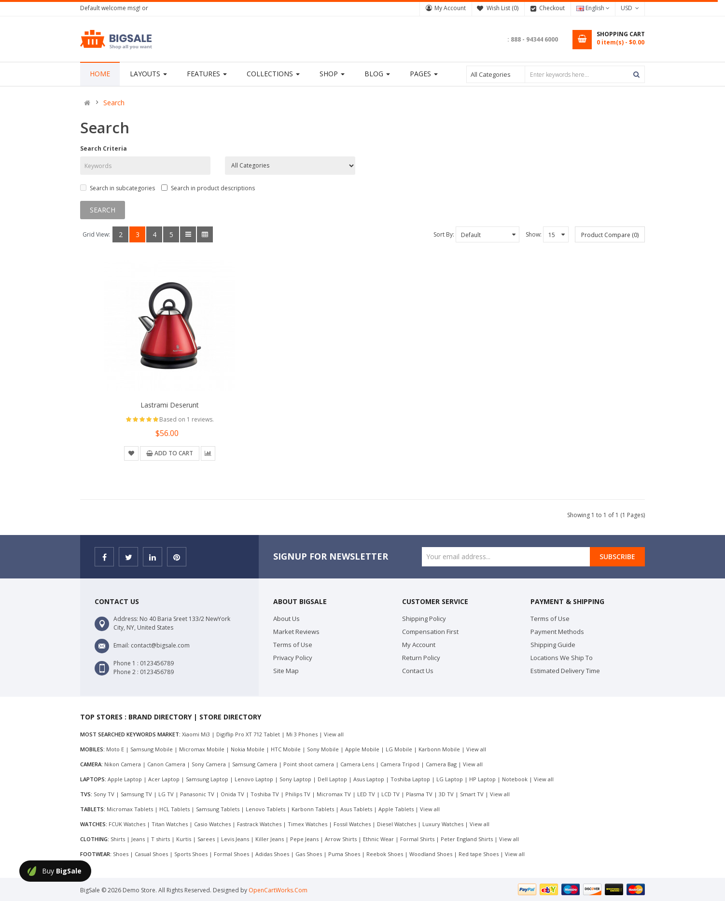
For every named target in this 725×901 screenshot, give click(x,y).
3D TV (446, 794)
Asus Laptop (368, 779)
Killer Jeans (269, 839)
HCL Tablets (174, 809)
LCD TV (390, 794)
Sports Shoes (191, 854)
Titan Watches (170, 824)
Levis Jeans (235, 839)
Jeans (138, 839)
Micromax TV (334, 794)
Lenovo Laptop (254, 779)
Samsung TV (136, 794)
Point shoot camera (308, 764)
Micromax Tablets (130, 809)
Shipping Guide (552, 644)
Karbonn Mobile (439, 749)
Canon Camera (166, 764)
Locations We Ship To (561, 657)
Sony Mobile (323, 749)
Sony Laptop (295, 779)
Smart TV (472, 794)
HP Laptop (482, 779)
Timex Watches (307, 824)
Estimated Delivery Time (565, 670)
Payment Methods (557, 631)
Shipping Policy (424, 618)
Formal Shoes (231, 854)
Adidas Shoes (272, 854)
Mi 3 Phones (302, 734)
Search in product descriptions (208, 188)
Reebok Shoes (384, 854)
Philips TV (297, 794)
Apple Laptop (125, 779)
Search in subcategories (117, 188)
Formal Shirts (417, 839)
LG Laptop (449, 779)
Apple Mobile (362, 749)
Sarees (206, 839)
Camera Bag (441, 764)
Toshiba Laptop (410, 779)
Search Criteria (103, 148)
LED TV (366, 794)
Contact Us (417, 670)
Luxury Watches (442, 824)
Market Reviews (296, 631)
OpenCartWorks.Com (278, 890)
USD (630, 8)
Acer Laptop (164, 779)
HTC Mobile (286, 749)
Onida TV (232, 794)
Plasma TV (419, 794)
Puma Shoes (344, 854)
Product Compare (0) (610, 235)
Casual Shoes (151, 854)
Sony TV (104, 794)
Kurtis (183, 839)
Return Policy (421, 657)
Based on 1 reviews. (186, 419)
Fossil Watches (352, 824)
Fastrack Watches (259, 824)
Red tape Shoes (479, 854)
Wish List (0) (502, 8)
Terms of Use (292, 644)
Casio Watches (212, 824)
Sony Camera (209, 764)
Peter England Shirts (467, 839)
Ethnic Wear (378, 839)
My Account (450, 8)
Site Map (286, 670)
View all (334, 734)
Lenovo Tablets (265, 809)
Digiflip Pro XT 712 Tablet (248, 734)
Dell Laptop (332, 779)
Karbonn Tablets (313, 809)
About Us (286, 618)
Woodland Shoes (430, 854)
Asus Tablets (356, 809)
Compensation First (430, 631)
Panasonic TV (197, 794)
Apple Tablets (396, 809)
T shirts (160, 839)
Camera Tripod (399, 764)
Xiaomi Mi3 (196, 734)
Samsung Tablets (217, 809)
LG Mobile (399, 749)
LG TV (166, 794)
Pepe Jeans (304, 839)
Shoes (120, 854)
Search (114, 103)
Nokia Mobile (248, 749)
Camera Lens (357, 764)
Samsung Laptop (207, 779)
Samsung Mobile (151, 749)
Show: (534, 234)
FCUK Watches (127, 824)
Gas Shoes (308, 854)
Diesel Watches (396, 824)
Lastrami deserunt (169, 404)
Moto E (115, 749)
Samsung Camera (254, 764)
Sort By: (443, 234)
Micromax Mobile (201, 749)
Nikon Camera (122, 764)
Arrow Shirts (341, 839)
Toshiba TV (265, 794)
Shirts (118, 839)
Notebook (515, 779)
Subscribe (617, 556)
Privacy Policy (292, 657)
